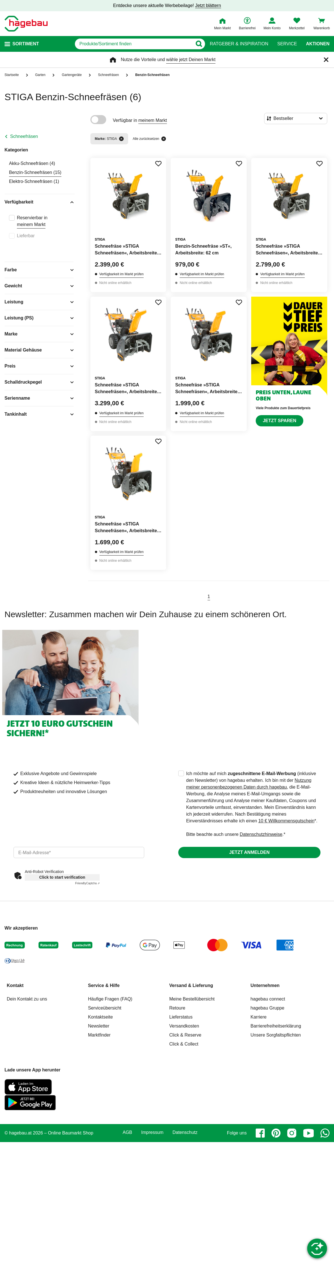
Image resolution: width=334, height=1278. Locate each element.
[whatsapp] (324, 1133)
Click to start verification (62, 877)
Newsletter (99, 1026)
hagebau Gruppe (267, 1008)
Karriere (259, 1017)
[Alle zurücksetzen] (163, 138)
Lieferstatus (181, 1017)
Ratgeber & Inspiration (239, 44)
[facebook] (260, 1133)
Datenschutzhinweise (261, 834)
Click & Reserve (185, 1035)
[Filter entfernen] (121, 138)
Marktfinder (99, 1035)
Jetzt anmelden (249, 852)
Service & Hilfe (104, 985)
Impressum (152, 1132)
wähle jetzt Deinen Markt (190, 59)
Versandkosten (184, 1026)
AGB (127, 1132)
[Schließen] (326, 59)
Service (287, 44)
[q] (133, 44)
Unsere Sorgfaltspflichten (276, 1035)
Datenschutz (184, 1132)
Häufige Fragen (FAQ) (110, 999)
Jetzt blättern (208, 5)
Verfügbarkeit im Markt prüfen (121, 274)
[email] (79, 852)
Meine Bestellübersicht (192, 999)
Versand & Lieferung (191, 985)
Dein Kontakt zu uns (27, 999)
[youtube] (308, 1133)
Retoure (177, 1008)
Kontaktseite (100, 1017)
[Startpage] (26, 24)
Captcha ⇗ (87, 883)
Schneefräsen (24, 136)
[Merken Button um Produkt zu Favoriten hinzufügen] (158, 163)
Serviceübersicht (104, 1008)
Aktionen (317, 44)
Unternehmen (265, 985)
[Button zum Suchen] (198, 44)
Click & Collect (183, 1044)
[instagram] (291, 1133)
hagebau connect (268, 999)
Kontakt (15, 985)
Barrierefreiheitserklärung (276, 1026)
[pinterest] (275, 1133)
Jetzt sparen (279, 420)
